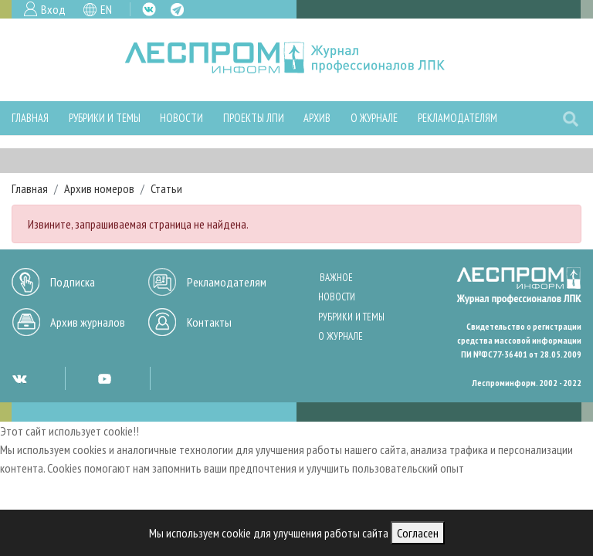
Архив (316, 117)
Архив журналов (87, 322)
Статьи (166, 188)
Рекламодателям (457, 117)
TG (177, 9)
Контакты (209, 322)
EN (106, 9)
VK (149, 9)
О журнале (374, 117)
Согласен (418, 533)
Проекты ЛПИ (253, 117)
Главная (30, 117)
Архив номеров (99, 188)
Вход (53, 9)
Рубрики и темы (105, 117)
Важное (336, 277)
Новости (181, 117)
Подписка (72, 282)
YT (104, 378)
